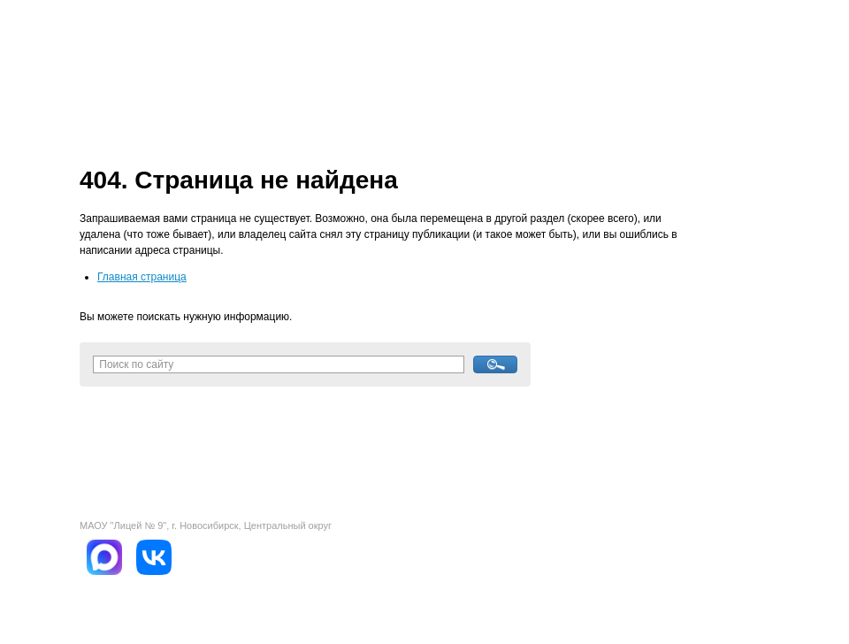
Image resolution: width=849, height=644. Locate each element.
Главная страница (142, 277)
